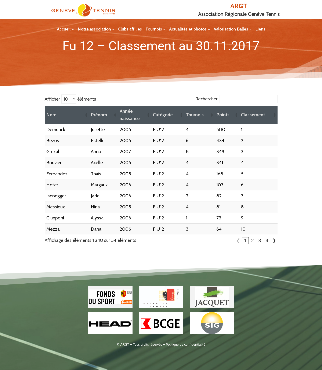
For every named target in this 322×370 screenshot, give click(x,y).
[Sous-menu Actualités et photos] (209, 29)
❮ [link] (238, 240)
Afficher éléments (70, 99)
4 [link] (266, 240)
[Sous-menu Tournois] (164, 29)
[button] (86, 114)
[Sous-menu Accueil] (73, 29)
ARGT (238, 6)
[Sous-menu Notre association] (113, 29)
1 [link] (245, 240)
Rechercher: (206, 99)
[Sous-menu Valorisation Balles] (250, 29)
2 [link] (252, 240)
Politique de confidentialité (185, 344)
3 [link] (259, 240)
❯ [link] (274, 240)
